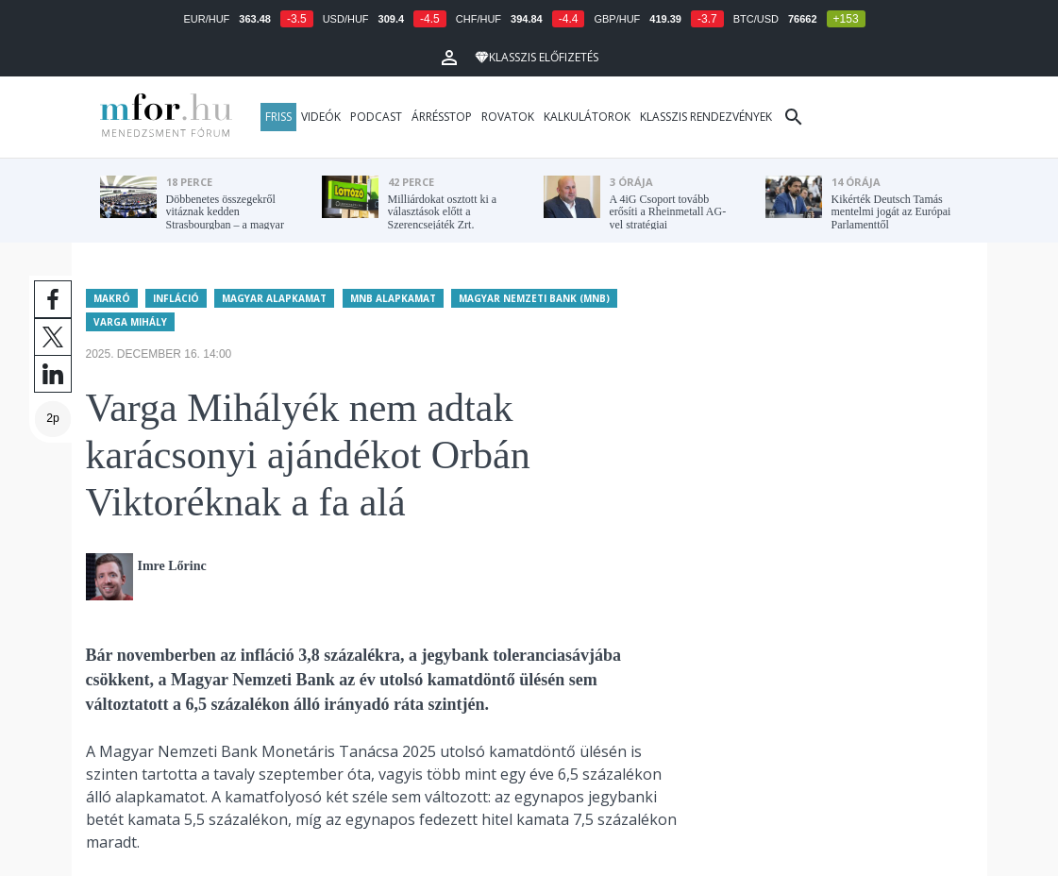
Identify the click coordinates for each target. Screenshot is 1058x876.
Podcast (376, 117)
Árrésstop (441, 117)
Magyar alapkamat (274, 297)
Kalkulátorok (587, 117)
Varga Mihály (130, 321)
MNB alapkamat (393, 297)
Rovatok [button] (507, 117)
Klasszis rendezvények (706, 117)
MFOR (161, 117)
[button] (449, 57)
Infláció (176, 297)
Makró (111, 297)
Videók (321, 117)
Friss (278, 117)
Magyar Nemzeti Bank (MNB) (534, 297)
